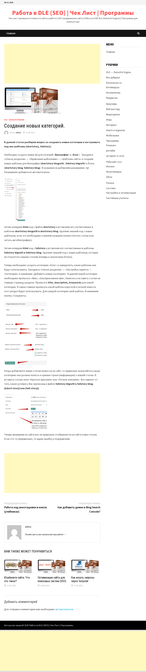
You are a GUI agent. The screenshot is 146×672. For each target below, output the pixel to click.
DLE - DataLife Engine (14, 119)
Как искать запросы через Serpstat (82, 579)
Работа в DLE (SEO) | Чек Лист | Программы (73, 13)
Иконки (110, 166)
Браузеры (111, 103)
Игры (109, 119)
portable (110, 150)
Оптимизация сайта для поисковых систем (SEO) (52, 579)
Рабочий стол (114, 161)
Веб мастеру (113, 109)
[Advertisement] (52, 64)
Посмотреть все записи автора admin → (45, 534)
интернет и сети (115, 155)
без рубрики (113, 77)
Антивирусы (112, 87)
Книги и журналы (115, 130)
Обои (109, 177)
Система (110, 188)
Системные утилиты (117, 198)
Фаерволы (111, 97)
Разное (110, 183)
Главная (10, 33)
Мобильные (112, 135)
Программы (112, 140)
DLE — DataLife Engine (118, 72)
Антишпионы (113, 92)
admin (18, 132)
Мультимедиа (113, 171)
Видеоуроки (113, 114)
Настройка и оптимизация (121, 192)
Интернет (111, 125)
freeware (111, 145)
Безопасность (114, 82)
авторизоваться (64, 609)
